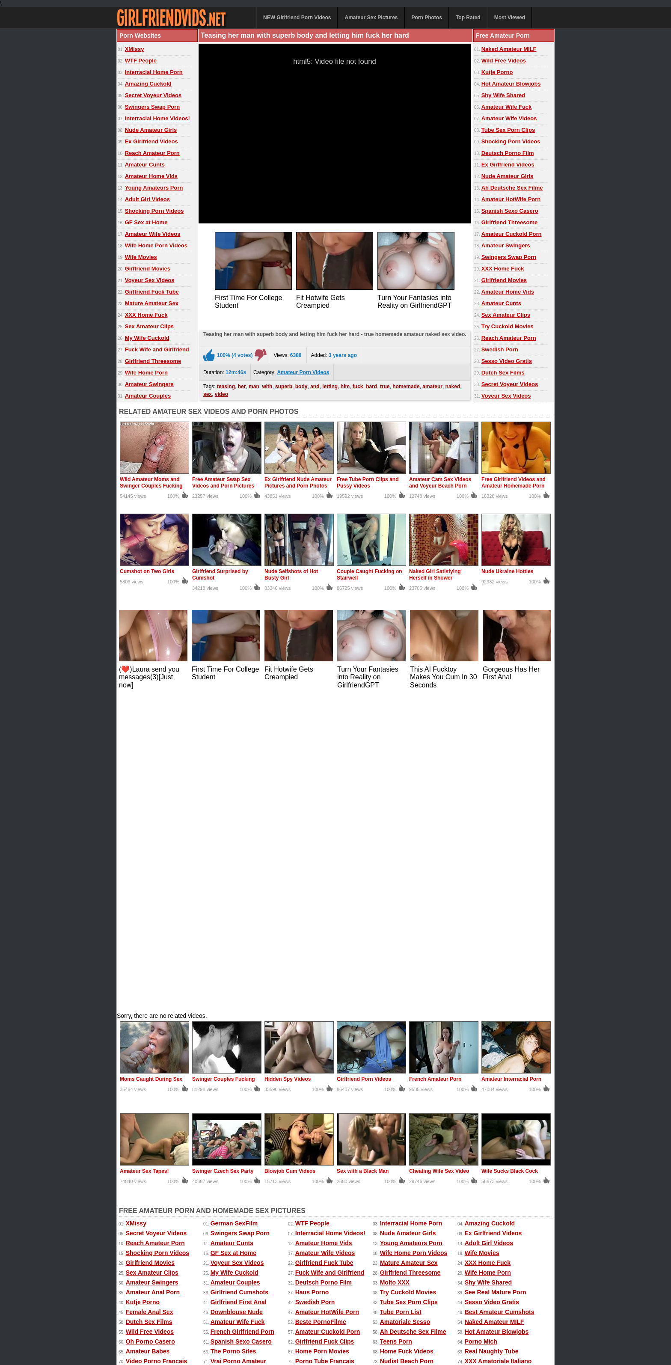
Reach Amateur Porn (152, 153)
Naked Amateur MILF (509, 49)
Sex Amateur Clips (149, 326)
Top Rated (468, 18)
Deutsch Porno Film (507, 153)
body (301, 384)
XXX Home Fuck (146, 315)
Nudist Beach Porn (406, 1048)
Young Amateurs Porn (154, 187)
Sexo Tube (395, 1088)
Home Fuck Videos (406, 1038)
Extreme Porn (454, 1315)
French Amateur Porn (435, 767)
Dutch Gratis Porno (492, 1078)
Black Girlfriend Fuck (156, 1088)
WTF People (141, 60)
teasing (226, 384)
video (221, 392)
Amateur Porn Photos (246, 1315)
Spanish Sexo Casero (509, 211)
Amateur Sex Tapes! (144, 859)
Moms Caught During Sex (151, 767)
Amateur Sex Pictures (371, 18)
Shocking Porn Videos (154, 211)
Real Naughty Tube (492, 1038)
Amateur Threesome (239, 1088)
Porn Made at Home (154, 1078)
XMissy (134, 49)
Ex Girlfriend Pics (365, 1315)
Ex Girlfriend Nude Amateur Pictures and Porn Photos (298, 482)
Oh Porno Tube (486, 1107)
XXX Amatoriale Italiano (498, 1048)
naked (452, 384)
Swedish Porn (499, 349)
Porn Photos (427, 18)
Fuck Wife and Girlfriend (157, 349)
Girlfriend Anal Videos (411, 1097)
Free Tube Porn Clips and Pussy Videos (367, 482)
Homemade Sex (304, 1324)
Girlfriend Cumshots (239, 979)
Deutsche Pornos (489, 1058)
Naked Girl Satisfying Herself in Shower (435, 574)
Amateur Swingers (149, 384)
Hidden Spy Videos (287, 767)
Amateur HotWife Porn (511, 199)
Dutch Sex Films (503, 372)
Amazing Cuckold (148, 83)
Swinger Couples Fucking (223, 767)
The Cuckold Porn (321, 1107)
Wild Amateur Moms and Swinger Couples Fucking (151, 482)
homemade (405, 384)
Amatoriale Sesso (405, 1009)
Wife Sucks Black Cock (509, 859)
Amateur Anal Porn (153, 979)
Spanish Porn (230, 1097)
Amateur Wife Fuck (506, 107)
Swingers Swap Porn (152, 107)
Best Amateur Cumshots (499, 999)
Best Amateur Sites (322, 1058)
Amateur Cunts (145, 164)
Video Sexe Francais (324, 1088)
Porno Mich (481, 1029)
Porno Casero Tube (153, 1097)
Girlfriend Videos (235, 1058)
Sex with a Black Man (363, 859)
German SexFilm (234, 910)
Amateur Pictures (349, 1324)
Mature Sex (389, 1324)
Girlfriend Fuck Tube (152, 291)
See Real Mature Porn (495, 979)
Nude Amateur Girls (151, 130)
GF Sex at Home (146, 222)
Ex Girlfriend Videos (151, 141)
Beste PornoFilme (320, 1009)
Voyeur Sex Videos (150, 280)
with (267, 384)
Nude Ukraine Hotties (507, 571)
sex (207, 392)
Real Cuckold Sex (236, 1078)
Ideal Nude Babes (320, 1068)
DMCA (328, 1340)
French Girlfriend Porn (242, 1019)
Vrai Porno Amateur (238, 1048)
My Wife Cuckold (147, 338)
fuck (358, 384)
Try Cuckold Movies (507, 326)
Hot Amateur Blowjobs (511, 83)
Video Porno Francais (156, 1048)
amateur (432, 384)
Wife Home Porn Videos (156, 245)
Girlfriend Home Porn (410, 1068)
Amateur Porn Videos (303, 370)
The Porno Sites (233, 1038)
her (242, 384)
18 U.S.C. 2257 (362, 1340)
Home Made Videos (199, 1324)
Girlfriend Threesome (153, 361)
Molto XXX (395, 970)
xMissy (270, 1324)
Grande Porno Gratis (155, 1058)
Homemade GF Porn (239, 1068)
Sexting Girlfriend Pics (327, 1078)
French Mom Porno (492, 1088)
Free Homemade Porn (144, 1324)
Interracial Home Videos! (157, 118)
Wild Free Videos (503, 60)
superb (283, 384)
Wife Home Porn (146, 372)
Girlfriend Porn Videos (364, 767)
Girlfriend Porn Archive (413, 1107)
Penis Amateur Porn (493, 1097)
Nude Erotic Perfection (243, 1107)
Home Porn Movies (322, 1038)
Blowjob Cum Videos (289, 859)
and (314, 384)
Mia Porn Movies (403, 1078)
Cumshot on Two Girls (147, 571)
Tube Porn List (401, 999)
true (385, 384)
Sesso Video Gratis (506, 361)
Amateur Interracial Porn (511, 767)
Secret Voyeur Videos (153, 95)
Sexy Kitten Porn (412, 1315)
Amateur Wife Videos (153, 234)
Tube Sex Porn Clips (508, 130)
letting (330, 384)
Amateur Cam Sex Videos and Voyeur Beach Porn (440, 482)
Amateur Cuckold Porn (511, 234)
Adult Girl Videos (147, 199)
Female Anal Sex (149, 999)
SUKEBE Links (147, 1107)
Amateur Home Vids (151, 176)
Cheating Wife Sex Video (439, 859)
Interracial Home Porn (154, 72)
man (254, 384)
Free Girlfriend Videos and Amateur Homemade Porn (513, 482)
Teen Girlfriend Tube (409, 1058)
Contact (299, 1340)
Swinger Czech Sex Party (222, 859)
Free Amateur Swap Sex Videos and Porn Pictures (223, 482)
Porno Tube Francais (324, 1048)
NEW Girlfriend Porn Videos (297, 18)
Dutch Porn (311, 1097)
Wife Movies (141, 257)
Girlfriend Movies (147, 268)
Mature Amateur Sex (151, 303)
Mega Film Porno (489, 1068)
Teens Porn (396, 1029)
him (345, 384)
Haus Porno (312, 979)
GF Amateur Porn (150, 1068)
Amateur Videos (137, 1315)
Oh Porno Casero (150, 1029)
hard (371, 384)
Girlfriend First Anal (239, 989)
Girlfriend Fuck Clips (324, 1029)
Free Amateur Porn (499, 1315)
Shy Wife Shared (503, 95)
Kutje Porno (497, 72)
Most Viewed (509, 18)
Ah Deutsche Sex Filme (512, 187)
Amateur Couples (148, 396)
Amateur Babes (148, 1038)
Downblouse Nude (237, 999)
